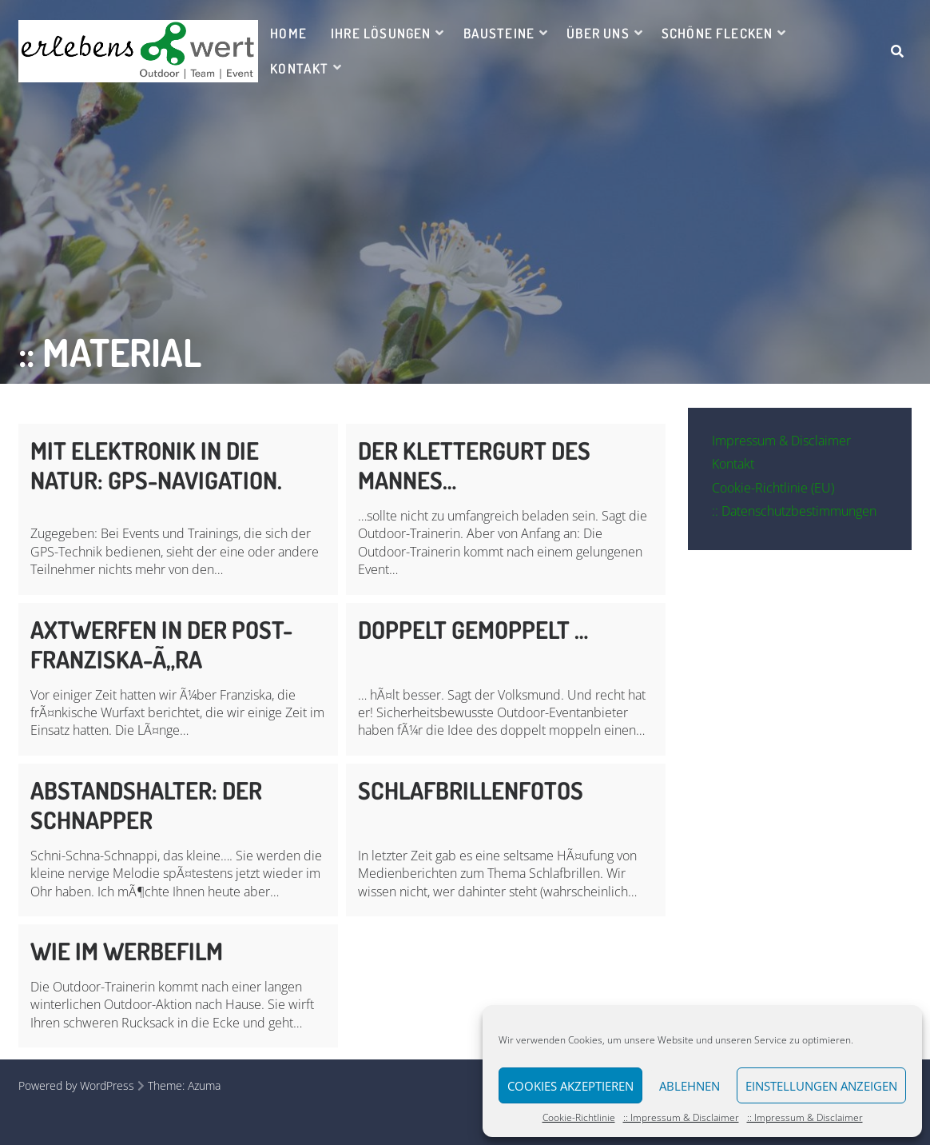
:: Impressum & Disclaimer (681, 1117)
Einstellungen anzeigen (821, 1086)
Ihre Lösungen (381, 33)
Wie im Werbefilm (126, 951)
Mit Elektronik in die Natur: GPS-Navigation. (156, 465)
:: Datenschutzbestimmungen (794, 511)
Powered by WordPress (76, 1085)
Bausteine (499, 33)
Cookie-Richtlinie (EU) (773, 488)
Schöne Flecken (717, 33)
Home (288, 33)
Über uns (598, 33)
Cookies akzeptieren (570, 1086)
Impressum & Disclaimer (781, 440)
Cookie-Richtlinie (578, 1117)
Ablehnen (689, 1086)
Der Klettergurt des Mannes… (474, 465)
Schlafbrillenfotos (470, 790)
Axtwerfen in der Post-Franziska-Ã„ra (161, 644)
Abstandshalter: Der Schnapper (146, 805)
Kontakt (299, 68)
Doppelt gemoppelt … (473, 629)
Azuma (204, 1085)
